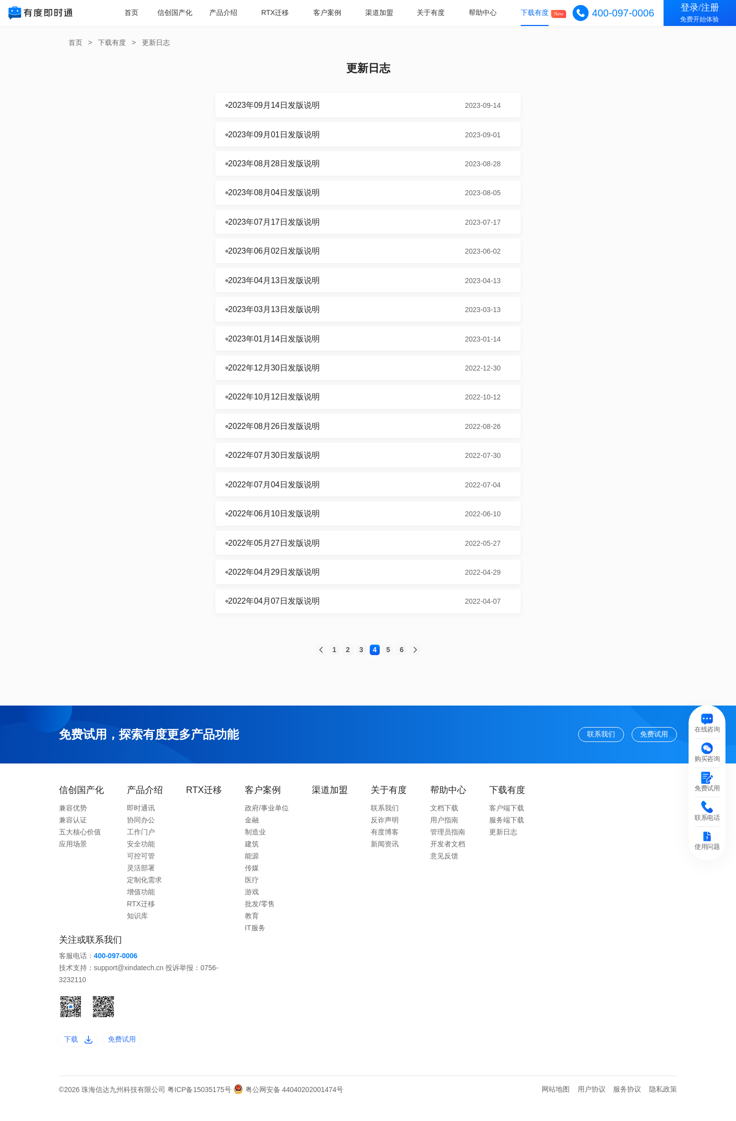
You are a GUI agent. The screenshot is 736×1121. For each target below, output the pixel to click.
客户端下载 (506, 822)
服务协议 (627, 1108)
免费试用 (648, 746)
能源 (252, 870)
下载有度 (536, 12)
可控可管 (141, 870)
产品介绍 (229, 12)
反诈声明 (385, 834)
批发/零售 (260, 918)
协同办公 (141, 834)
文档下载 (444, 822)
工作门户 (141, 846)
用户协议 (592, 1108)
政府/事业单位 (267, 822)
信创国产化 (181, 12)
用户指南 (444, 834)
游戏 (252, 906)
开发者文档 (447, 858)
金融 (252, 834)
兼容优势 (73, 822)
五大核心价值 (80, 846)
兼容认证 (73, 834)
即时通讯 (141, 822)
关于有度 (434, 12)
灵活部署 (141, 882)
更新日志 (156, 42)
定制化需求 (144, 894)
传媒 (252, 882)
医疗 (252, 894)
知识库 (137, 930)
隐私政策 (663, 1108)
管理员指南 (447, 846)
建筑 (252, 858)
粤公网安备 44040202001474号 (288, 1108)
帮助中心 (485, 12)
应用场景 (73, 858)
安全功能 (141, 858)
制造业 (255, 846)
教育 (252, 930)
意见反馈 (444, 870)
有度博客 (385, 846)
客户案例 (332, 12)
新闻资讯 (385, 858)
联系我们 (578, 746)
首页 (139, 12)
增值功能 (141, 906)
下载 (81, 1056)
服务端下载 (506, 834)
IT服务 (255, 942)
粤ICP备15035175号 (200, 1108)
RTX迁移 (280, 12)
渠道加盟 (383, 12)
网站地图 (556, 1108)
